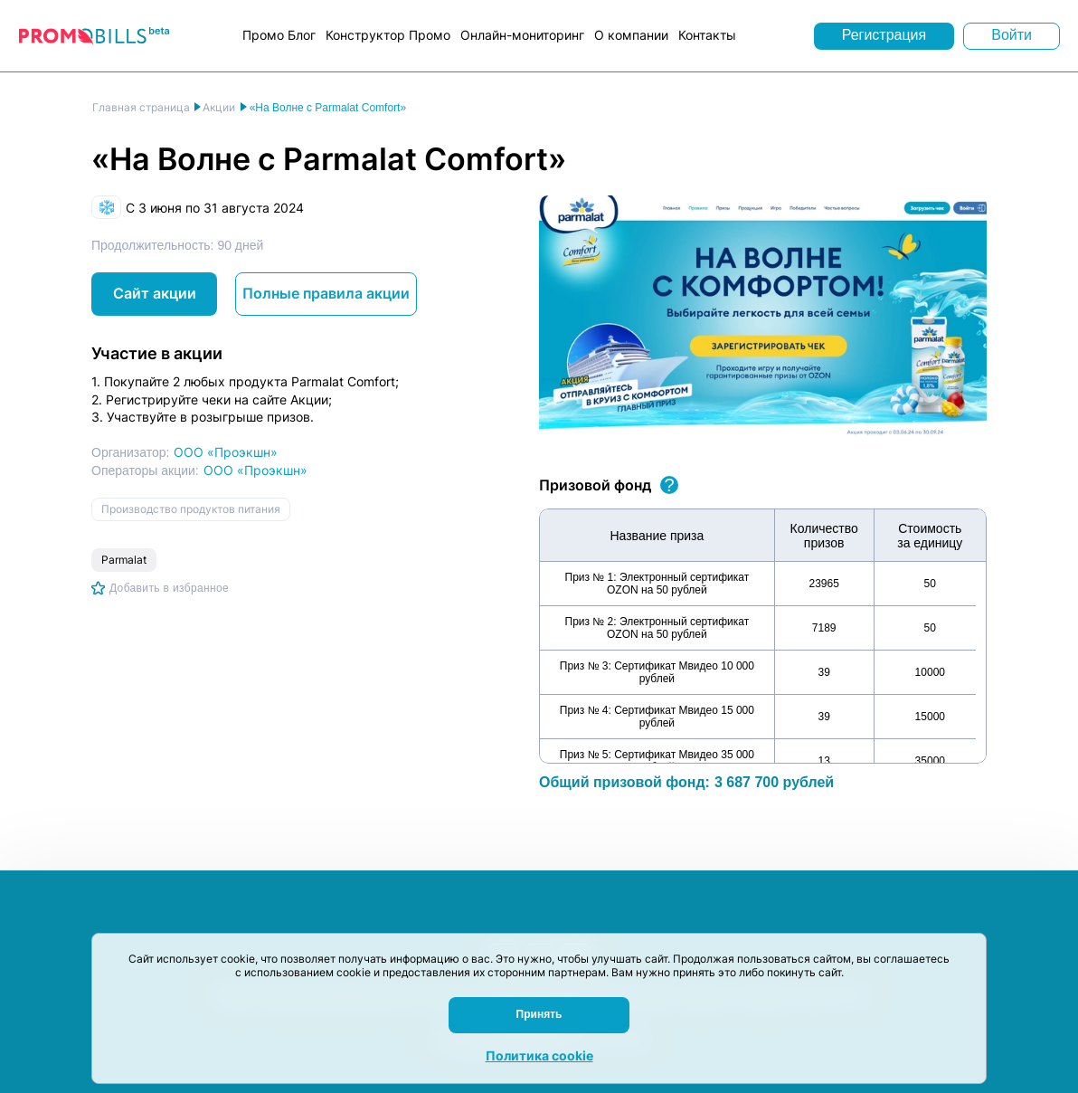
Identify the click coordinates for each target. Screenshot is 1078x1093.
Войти (1011, 35)
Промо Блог (279, 35)
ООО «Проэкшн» (226, 452)
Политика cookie (539, 1055)
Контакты (707, 35)
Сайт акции (154, 293)
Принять (539, 1014)
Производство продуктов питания (190, 509)
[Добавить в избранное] (160, 588)
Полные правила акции (326, 293)
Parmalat (124, 559)
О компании (631, 35)
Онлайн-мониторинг (522, 35)
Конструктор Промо (388, 35)
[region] (763, 636)
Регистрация (884, 35)
